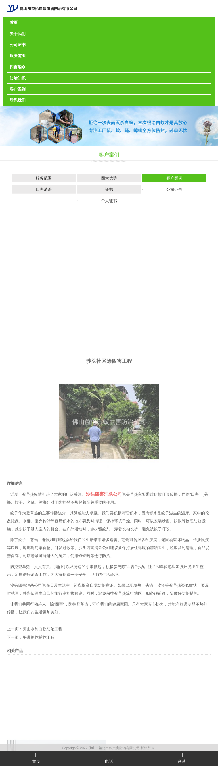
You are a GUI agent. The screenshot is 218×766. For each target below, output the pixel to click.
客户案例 (18, 89)
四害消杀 (18, 67)
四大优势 (109, 179)
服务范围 (18, 55)
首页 (14, 22)
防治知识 (18, 78)
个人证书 (109, 202)
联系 (182, 758)
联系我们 (18, 100)
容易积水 (62, 652)
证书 (109, 190)
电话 (109, 758)
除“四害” (128, 697)
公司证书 (18, 44)
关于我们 (18, 33)
